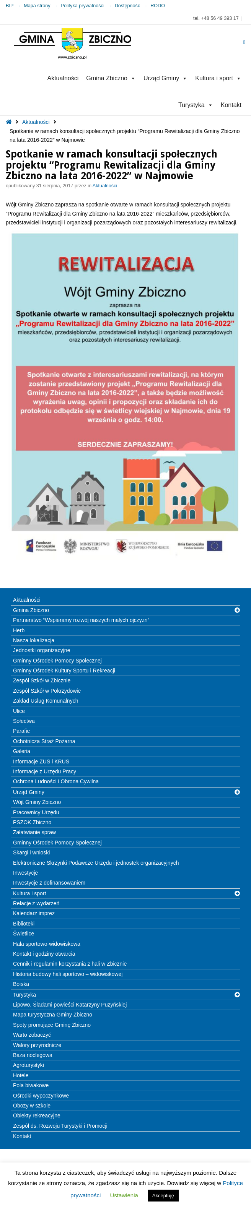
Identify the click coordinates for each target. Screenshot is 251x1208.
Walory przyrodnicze (37, 1045)
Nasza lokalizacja (33, 640)
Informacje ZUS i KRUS (41, 761)
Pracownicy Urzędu (36, 812)
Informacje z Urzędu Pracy (44, 771)
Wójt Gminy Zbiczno (37, 802)
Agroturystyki (28, 1065)
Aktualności (63, 78)
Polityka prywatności (82, 5)
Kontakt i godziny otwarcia (44, 954)
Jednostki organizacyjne (41, 650)
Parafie (21, 731)
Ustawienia (124, 1195)
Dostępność (127, 5)
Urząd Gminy (165, 78)
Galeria (21, 751)
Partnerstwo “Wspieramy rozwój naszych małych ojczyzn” (81, 620)
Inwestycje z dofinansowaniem (49, 883)
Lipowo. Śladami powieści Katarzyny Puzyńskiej (70, 1005)
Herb (18, 630)
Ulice (19, 711)
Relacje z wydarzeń (36, 903)
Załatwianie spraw (34, 832)
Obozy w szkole (32, 1105)
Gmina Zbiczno (111, 78)
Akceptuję (163, 1195)
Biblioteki (23, 924)
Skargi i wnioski (31, 852)
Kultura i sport (218, 78)
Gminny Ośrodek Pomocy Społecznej (57, 661)
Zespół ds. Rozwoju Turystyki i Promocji (60, 1126)
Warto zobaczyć (32, 1035)
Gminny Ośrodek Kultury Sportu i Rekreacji (64, 670)
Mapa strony (37, 5)
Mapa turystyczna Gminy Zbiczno (52, 1015)
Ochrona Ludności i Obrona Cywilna (56, 781)
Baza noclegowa (32, 1055)
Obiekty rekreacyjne (36, 1115)
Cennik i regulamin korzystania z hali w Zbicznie (70, 964)
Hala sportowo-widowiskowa (46, 944)
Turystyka (195, 105)
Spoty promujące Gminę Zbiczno (52, 1025)
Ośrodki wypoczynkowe (41, 1096)
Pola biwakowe (31, 1085)
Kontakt (231, 105)
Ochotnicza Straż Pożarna (44, 741)
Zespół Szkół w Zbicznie (41, 680)
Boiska (21, 984)
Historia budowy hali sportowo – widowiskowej (67, 974)
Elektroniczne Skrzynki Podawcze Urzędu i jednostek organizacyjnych (96, 863)
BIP (9, 5)
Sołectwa (24, 721)
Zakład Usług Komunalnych (45, 701)
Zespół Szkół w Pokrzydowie (47, 691)
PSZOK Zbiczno (32, 822)
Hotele (20, 1075)
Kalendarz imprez (34, 913)
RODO (157, 5)
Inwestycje (25, 873)
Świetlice (23, 933)
